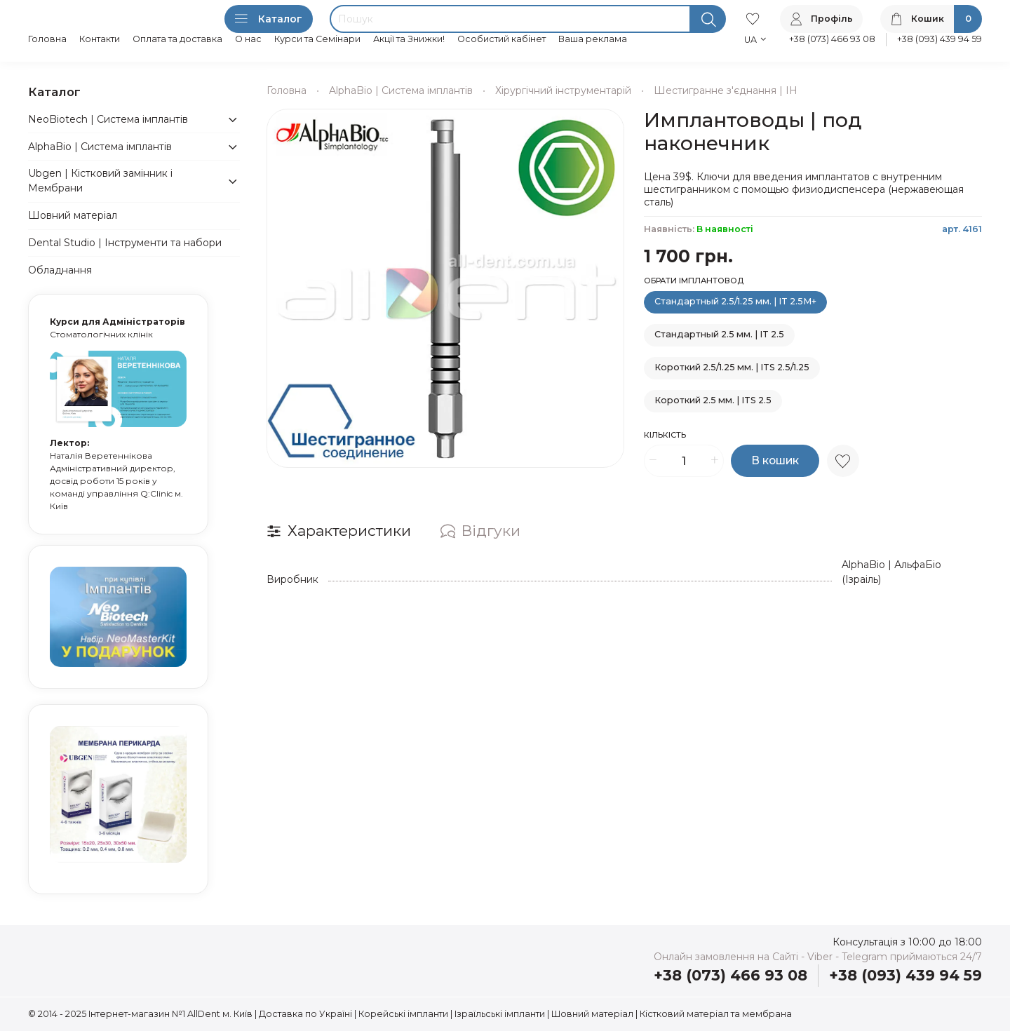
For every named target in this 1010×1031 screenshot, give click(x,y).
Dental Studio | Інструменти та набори (125, 242)
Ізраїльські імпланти (499, 1014)
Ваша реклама (592, 39)
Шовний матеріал (72, 215)
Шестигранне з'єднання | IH (725, 90)
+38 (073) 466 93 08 (832, 39)
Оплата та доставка (177, 39)
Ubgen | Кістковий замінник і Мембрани (100, 180)
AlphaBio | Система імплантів (401, 90)
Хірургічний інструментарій (563, 90)
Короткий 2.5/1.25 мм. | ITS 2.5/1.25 (731, 367)
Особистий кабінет (501, 39)
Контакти (99, 39)
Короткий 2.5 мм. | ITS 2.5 (713, 400)
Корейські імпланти (403, 1014)
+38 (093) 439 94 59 (939, 39)
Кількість (665, 435)
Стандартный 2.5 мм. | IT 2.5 (719, 334)
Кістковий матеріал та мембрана (716, 1014)
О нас (248, 39)
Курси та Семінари (317, 39)
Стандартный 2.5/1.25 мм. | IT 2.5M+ (735, 301)
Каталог (268, 19)
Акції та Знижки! (409, 39)
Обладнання (60, 270)
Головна (47, 39)
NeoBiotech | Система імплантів (108, 119)
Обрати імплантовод (693, 280)
